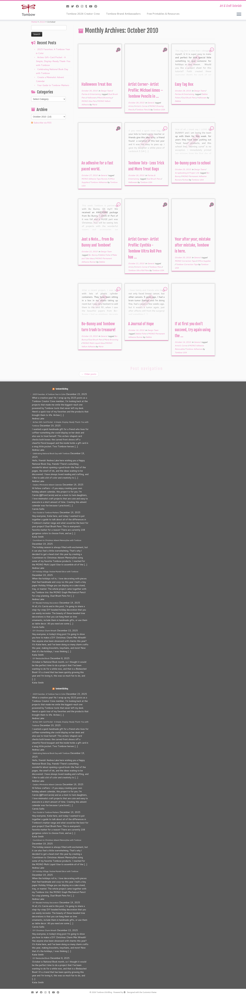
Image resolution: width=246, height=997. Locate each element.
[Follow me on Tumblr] (87, 6)
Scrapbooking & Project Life (187, 172)
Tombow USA (159, 109)
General (150, 102)
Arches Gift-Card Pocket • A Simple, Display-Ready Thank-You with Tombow (53, 61)
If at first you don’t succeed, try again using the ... (193, 329)
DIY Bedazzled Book (41, 658)
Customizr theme (149, 992)
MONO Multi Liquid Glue (94, 343)
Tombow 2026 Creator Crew (83, 13)
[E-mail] (68, 6)
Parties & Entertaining (91, 94)
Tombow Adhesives (98, 182)
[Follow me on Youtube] (91, 6)
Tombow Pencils (143, 109)
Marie (94, 104)
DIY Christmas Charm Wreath (44, 630)
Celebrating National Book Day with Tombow (51, 453)
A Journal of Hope (141, 323)
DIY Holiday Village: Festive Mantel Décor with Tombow (55, 571)
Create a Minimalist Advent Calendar (47, 485)
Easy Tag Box (184, 84)
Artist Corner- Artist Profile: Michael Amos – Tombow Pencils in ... (145, 90)
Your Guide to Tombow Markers (53, 85)
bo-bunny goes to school (192, 163)
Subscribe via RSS (42, 122)
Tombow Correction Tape (187, 264)
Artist (131, 106)
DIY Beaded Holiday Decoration (46, 603)
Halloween (92, 97)
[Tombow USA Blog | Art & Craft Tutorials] (28, 10)
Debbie (178, 101)
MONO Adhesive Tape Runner (94, 178)
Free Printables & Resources (163, 13)
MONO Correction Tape (185, 261)
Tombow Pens (155, 267)
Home (34, 21)
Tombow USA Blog (61, 389)
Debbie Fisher (105, 255)
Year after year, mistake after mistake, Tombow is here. (193, 245)
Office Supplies (204, 261)
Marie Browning (105, 97)
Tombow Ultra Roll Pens (139, 270)
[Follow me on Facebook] (78, 6)
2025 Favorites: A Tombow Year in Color (49, 394)
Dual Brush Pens (189, 97)
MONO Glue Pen (88, 101)
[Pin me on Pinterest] (96, 6)
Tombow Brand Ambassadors (123, 13)
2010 (42, 21)
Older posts (88, 374)
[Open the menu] (239, 14)
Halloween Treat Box (96, 84)
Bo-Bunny (93, 255)
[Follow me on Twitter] (73, 6)
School (186, 179)
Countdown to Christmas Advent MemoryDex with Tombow (57, 540)
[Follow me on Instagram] (83, 6)
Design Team (106, 90)
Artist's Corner (141, 106)
